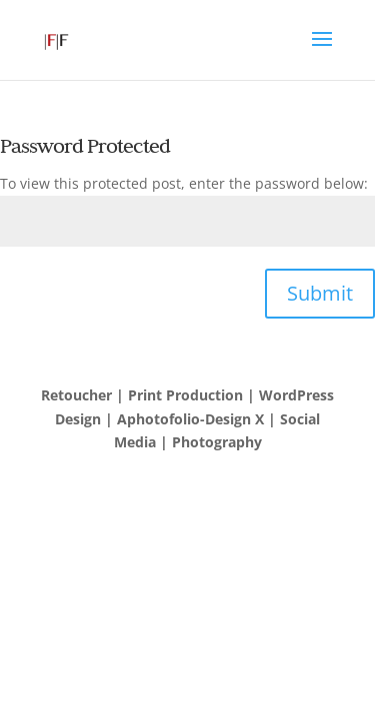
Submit (320, 293)
